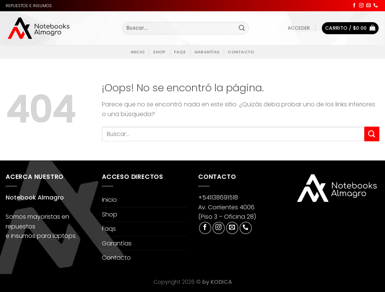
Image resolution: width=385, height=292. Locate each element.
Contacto (241, 52)
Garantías (207, 52)
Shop (159, 52)
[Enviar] (242, 28)
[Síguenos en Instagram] (361, 5)
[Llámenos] (375, 5)
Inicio (138, 52)
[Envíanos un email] (368, 5)
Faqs (180, 52)
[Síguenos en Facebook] (354, 5)
